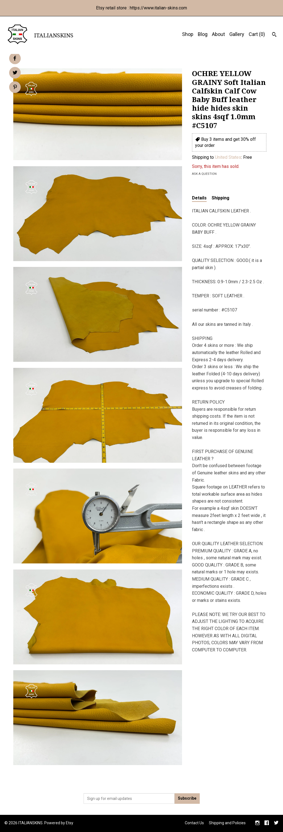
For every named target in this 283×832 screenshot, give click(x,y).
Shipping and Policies (227, 823)
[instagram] (257, 823)
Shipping (220, 198)
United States (228, 157)
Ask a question (204, 174)
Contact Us (194, 823)
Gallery (236, 34)
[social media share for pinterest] (15, 87)
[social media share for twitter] (15, 73)
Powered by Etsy (58, 823)
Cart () (257, 34)
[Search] (274, 35)
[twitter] (276, 823)
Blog (202, 34)
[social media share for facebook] (14, 58)
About (218, 34)
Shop (187, 34)
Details (199, 198)
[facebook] (266, 823)
